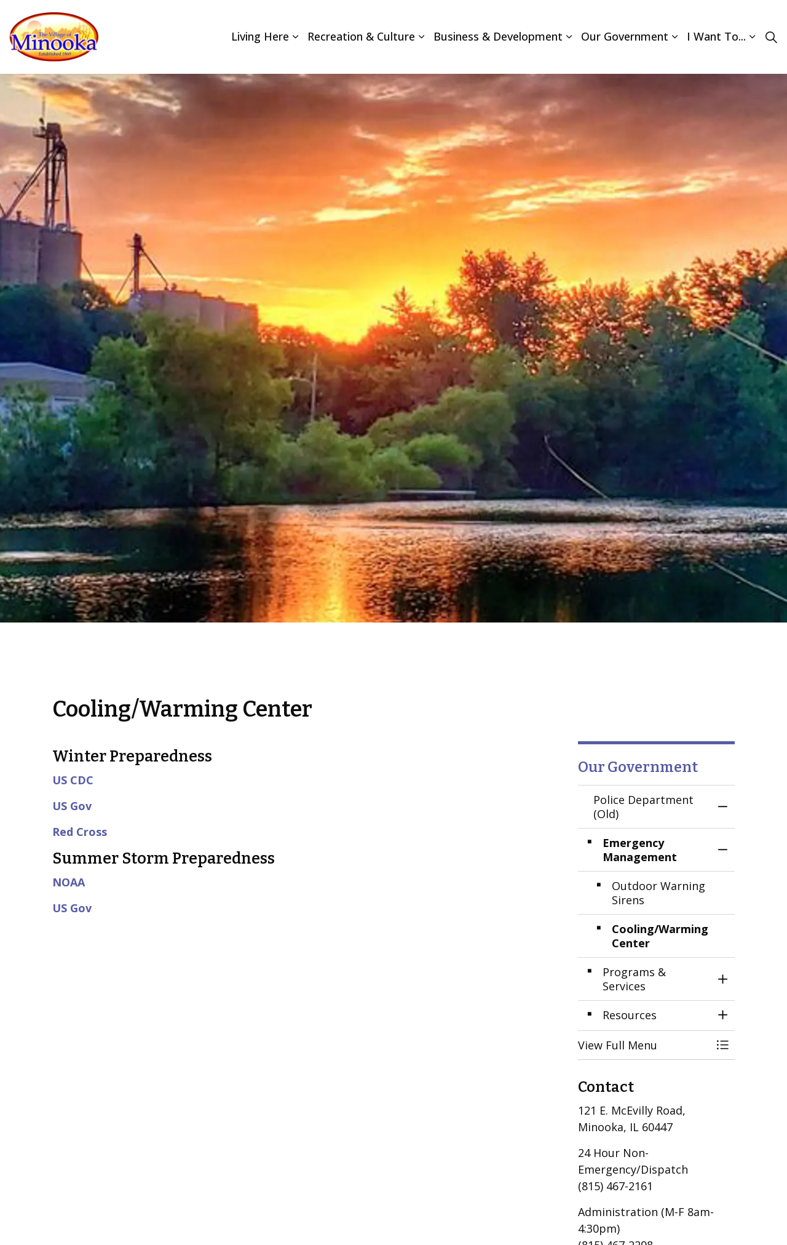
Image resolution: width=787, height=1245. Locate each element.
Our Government (624, 36)
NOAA (68, 882)
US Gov (72, 805)
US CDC (72, 780)
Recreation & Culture (361, 36)
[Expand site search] (771, 37)
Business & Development (498, 36)
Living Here (260, 36)
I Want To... (716, 36)
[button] (644, 1045)
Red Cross (79, 831)
